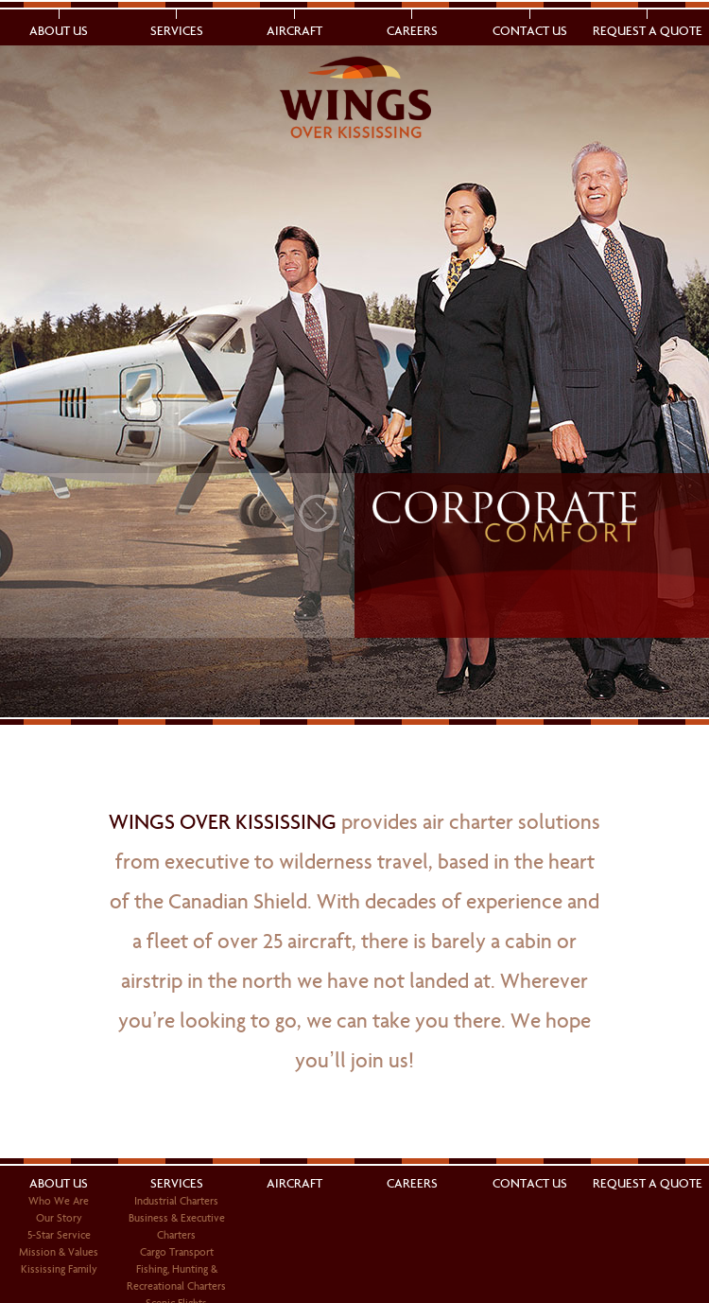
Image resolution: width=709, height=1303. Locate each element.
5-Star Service (59, 1234)
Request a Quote (647, 31)
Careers (412, 31)
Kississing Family (59, 1269)
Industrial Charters (176, 1200)
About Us (58, 31)
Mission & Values (58, 1252)
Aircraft (294, 31)
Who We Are (58, 1200)
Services (176, 31)
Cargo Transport (177, 1252)
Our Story (59, 1217)
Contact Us (530, 31)
